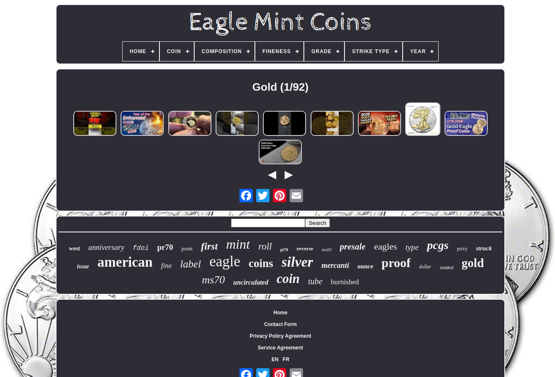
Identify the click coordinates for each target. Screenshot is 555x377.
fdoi (141, 248)
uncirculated (250, 282)
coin (288, 278)
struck (484, 248)
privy (462, 249)
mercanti (335, 265)
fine (166, 266)
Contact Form (280, 324)
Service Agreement (280, 348)
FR (286, 359)
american (125, 262)
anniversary (106, 247)
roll (265, 246)
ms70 (213, 280)
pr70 (165, 247)
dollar (425, 267)
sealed (446, 267)
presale (353, 247)
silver (297, 262)
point (187, 248)
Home (280, 313)
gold (473, 263)
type (412, 247)
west (74, 248)
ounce (365, 266)
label (190, 264)
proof (396, 263)
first (209, 246)
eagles (385, 246)
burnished (345, 282)
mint (238, 244)
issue (83, 266)
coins (261, 263)
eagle (224, 261)
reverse (304, 248)
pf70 (284, 249)
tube (315, 281)
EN (275, 359)
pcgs (437, 245)
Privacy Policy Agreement (280, 336)
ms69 (326, 249)
